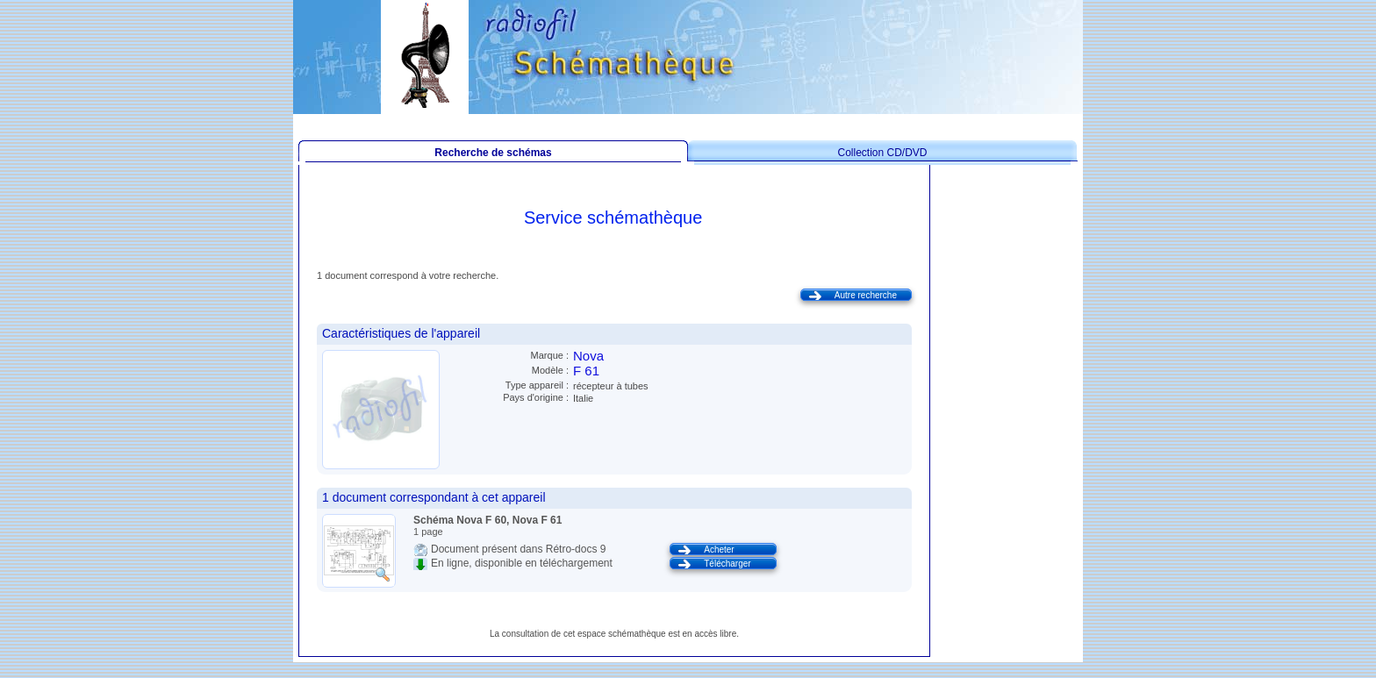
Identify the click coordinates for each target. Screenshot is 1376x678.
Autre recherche (866, 295)
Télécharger (727, 563)
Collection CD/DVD (882, 152)
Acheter (719, 549)
